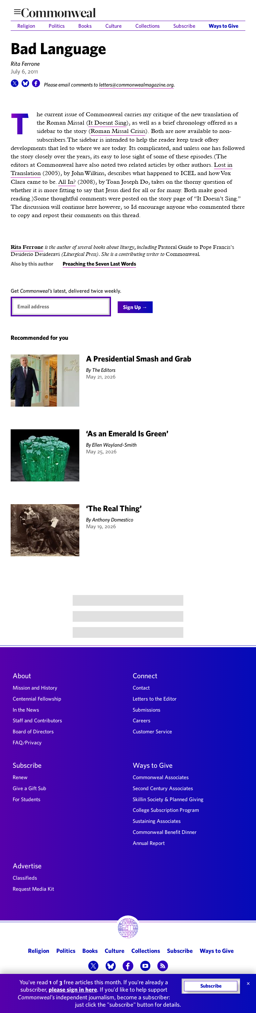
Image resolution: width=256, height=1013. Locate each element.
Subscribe (184, 26)
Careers (141, 720)
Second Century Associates (163, 788)
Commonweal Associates (161, 777)
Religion (26, 26)
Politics (57, 26)
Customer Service (152, 731)
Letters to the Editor (155, 699)
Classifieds (25, 878)
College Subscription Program (166, 810)
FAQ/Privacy (27, 742)
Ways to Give (223, 26)
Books (85, 26)
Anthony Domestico (112, 520)
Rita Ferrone (25, 63)
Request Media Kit (33, 889)
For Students (26, 799)
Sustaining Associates (157, 821)
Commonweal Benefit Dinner (165, 832)
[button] (15, 85)
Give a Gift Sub (29, 788)
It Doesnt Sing (107, 122)
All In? (67, 181)
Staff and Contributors (37, 720)
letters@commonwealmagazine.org (136, 85)
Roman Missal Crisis (118, 130)
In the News (26, 710)
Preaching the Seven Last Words (99, 264)
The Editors (103, 370)
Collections (147, 26)
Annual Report (149, 843)
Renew (20, 777)
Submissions (146, 710)
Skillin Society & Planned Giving (168, 799)
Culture (113, 26)
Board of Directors (33, 731)
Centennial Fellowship (37, 699)
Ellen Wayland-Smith (114, 445)
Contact (141, 688)
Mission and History (35, 688)
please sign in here (73, 989)
